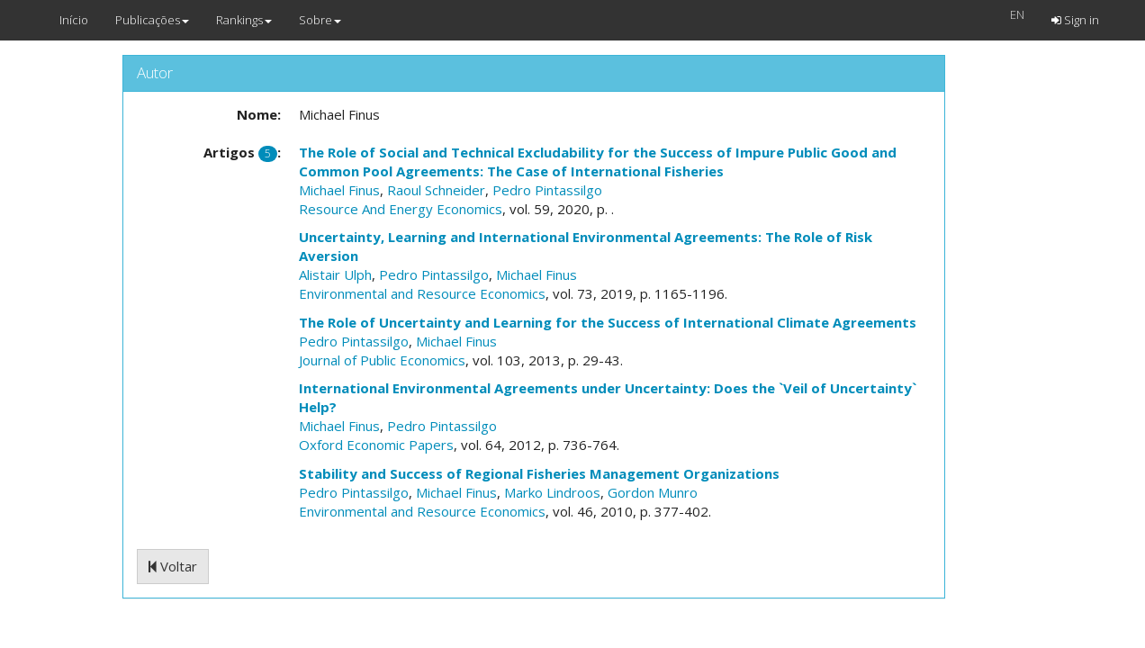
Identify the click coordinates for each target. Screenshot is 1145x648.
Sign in (1075, 20)
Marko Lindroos (552, 492)
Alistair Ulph (335, 275)
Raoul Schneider (436, 190)
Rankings (244, 20)
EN (1017, 14)
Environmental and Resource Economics (422, 293)
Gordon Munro (653, 492)
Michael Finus (339, 190)
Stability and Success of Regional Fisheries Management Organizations (539, 473)
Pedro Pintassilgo (547, 190)
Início (73, 20)
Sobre (320, 20)
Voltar (173, 566)
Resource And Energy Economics (400, 209)
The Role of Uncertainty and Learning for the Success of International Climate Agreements (607, 322)
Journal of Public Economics (382, 360)
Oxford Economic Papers (376, 445)
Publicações (152, 20)
